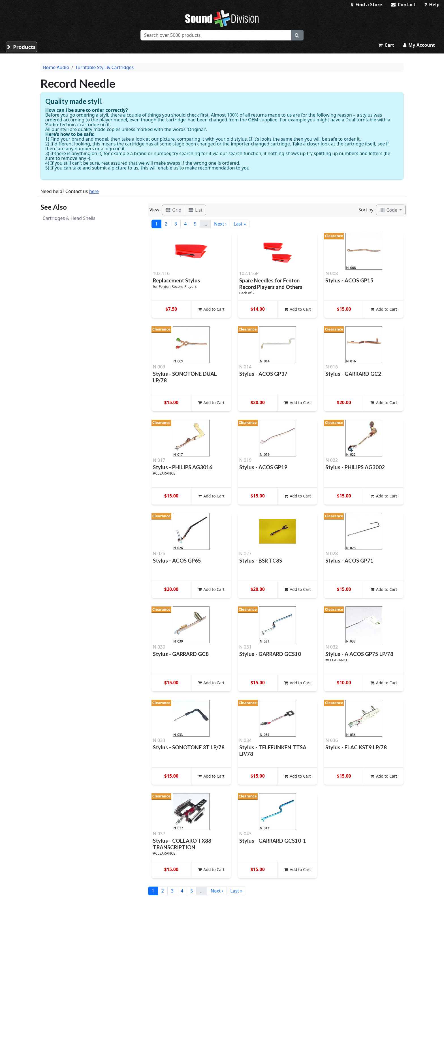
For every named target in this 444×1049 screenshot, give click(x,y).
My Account (419, 45)
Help (431, 4)
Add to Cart (211, 309)
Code (389, 210)
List (195, 210)
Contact (403, 4)
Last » (240, 224)
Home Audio (56, 67)
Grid (174, 210)
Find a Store (366, 4)
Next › (220, 224)
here (94, 191)
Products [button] (21, 47)
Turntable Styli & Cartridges (104, 67)
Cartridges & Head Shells (69, 218)
